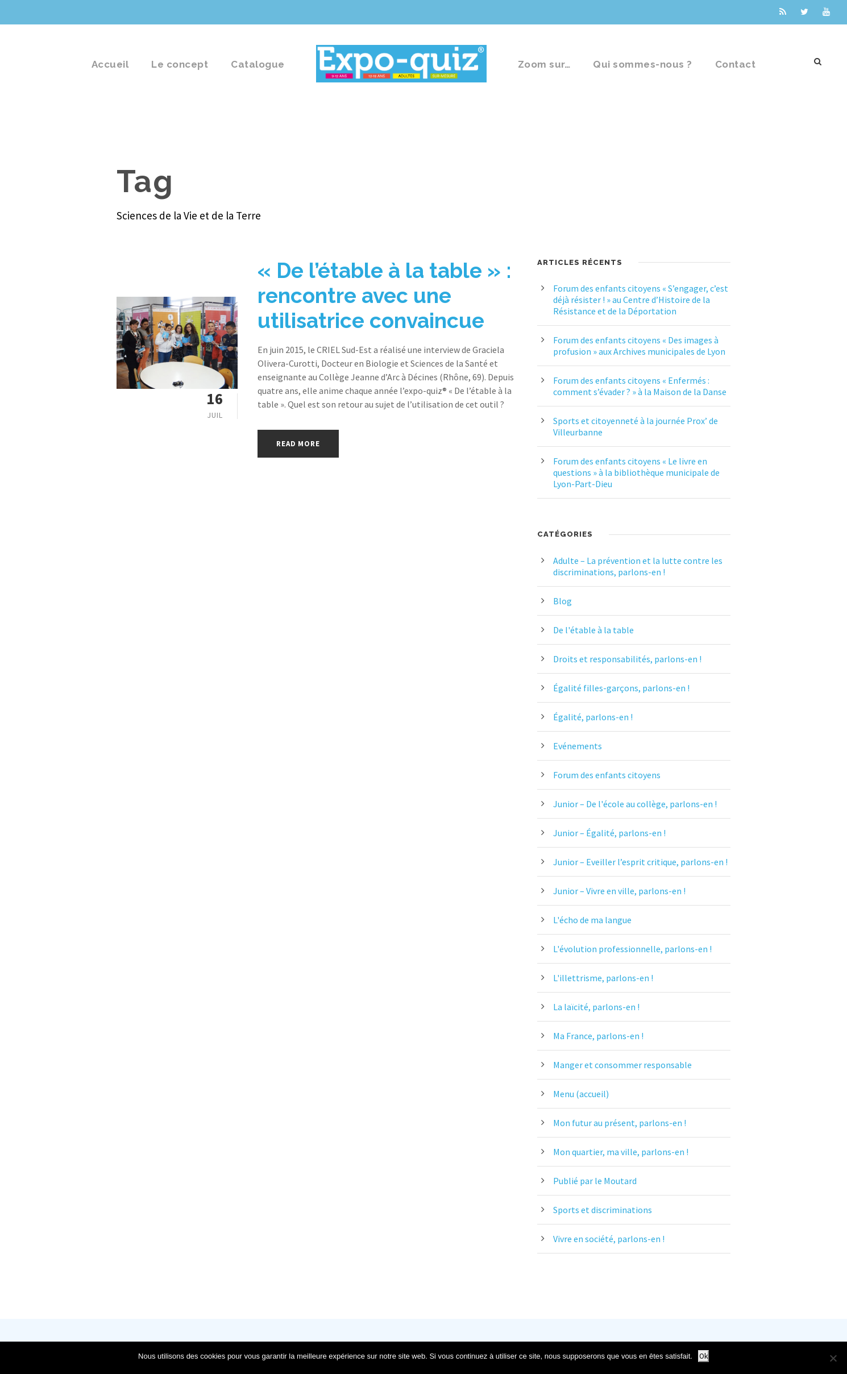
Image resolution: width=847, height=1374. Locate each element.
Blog (562, 601)
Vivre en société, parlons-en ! (609, 1238)
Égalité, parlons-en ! (593, 717)
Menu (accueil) (581, 1093)
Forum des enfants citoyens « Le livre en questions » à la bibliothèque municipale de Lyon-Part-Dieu (636, 472)
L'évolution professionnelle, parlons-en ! (632, 948)
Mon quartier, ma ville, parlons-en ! (620, 1151)
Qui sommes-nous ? (642, 64)
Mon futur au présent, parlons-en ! (619, 1122)
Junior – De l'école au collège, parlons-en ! (635, 804)
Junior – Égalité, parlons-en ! (609, 832)
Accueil (110, 64)
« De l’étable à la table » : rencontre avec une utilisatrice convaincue (385, 296)
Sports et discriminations (602, 1209)
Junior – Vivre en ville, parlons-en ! (619, 890)
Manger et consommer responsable (622, 1064)
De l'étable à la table (593, 630)
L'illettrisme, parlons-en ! (603, 977)
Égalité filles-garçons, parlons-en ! (621, 688)
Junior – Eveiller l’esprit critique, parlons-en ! (640, 861)
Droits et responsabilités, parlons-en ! (627, 659)
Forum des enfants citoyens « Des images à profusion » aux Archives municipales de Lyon (639, 345)
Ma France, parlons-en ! (598, 1035)
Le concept (179, 64)
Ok (703, 1356)
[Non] (832, 1358)
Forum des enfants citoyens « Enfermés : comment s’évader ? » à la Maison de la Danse (639, 386)
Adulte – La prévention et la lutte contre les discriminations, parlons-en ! (638, 566)
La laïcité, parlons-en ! (596, 1006)
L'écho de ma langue (592, 919)
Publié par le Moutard (595, 1180)
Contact (735, 64)
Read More (297, 444)
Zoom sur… (544, 64)
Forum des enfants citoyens (607, 775)
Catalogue (258, 64)
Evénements (577, 746)
